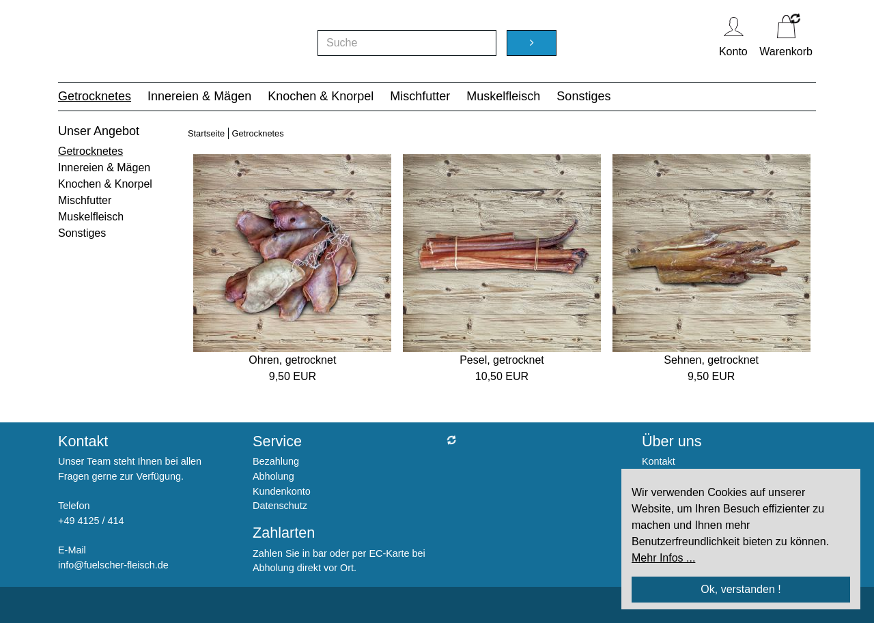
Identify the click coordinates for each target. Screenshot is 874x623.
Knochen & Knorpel (320, 96)
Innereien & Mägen (199, 96)
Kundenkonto (282, 491)
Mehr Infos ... (663, 558)
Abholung (273, 476)
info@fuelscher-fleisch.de (113, 565)
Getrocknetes (94, 96)
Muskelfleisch (503, 96)
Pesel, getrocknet (502, 360)
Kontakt (658, 461)
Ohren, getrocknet (292, 360)
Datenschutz (280, 505)
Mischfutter (420, 96)
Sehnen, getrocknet (711, 360)
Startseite (206, 133)
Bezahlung (276, 461)
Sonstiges (583, 96)
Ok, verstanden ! (740, 589)
